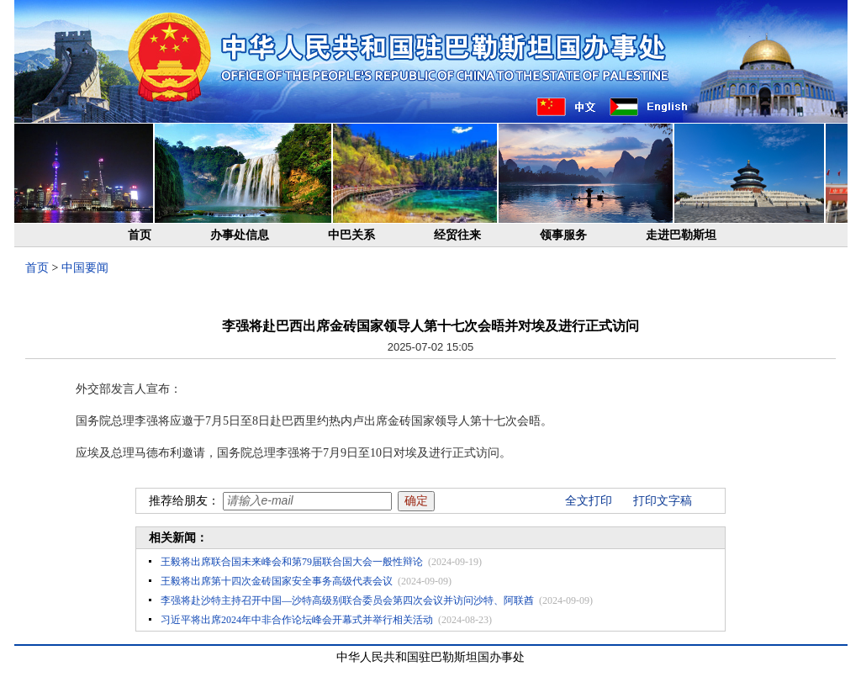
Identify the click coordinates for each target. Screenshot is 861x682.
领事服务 (563, 235)
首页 (139, 235)
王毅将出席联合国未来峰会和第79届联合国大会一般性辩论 (292, 562)
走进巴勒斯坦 (681, 235)
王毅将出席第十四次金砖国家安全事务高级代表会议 (277, 581)
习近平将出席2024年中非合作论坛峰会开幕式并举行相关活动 (297, 620)
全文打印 (588, 500)
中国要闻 (84, 268)
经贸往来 (457, 235)
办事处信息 (239, 235)
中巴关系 (351, 235)
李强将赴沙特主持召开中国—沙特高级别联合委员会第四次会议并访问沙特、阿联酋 (347, 600)
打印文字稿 (662, 500)
